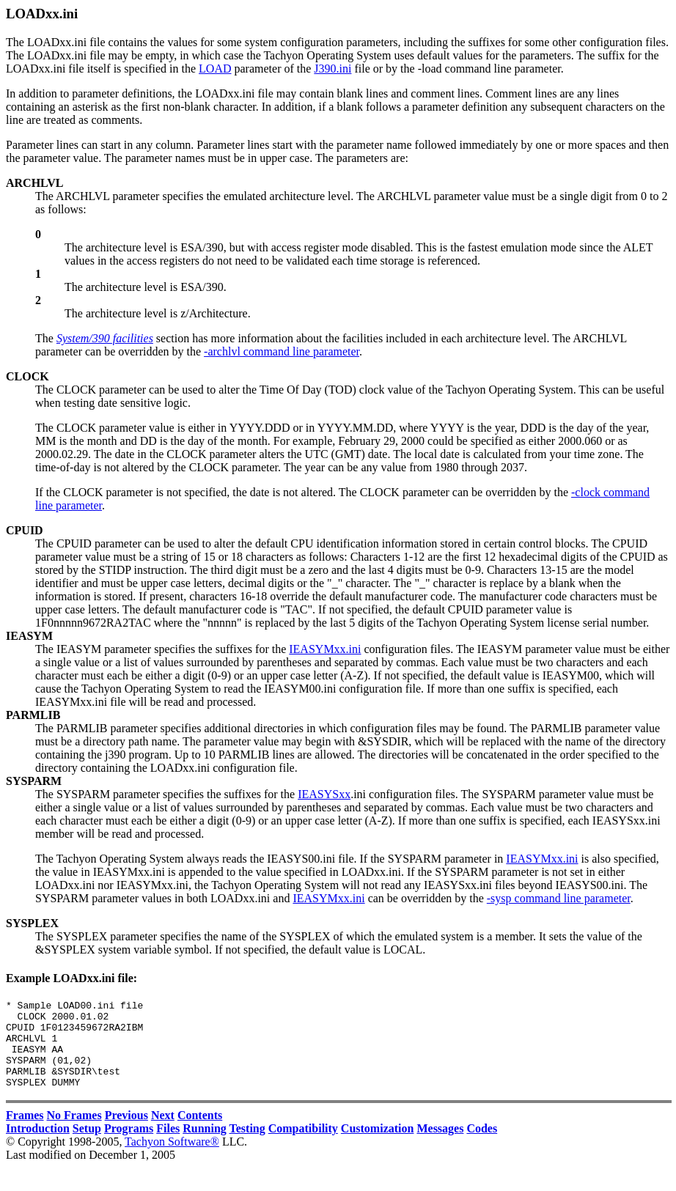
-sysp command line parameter (559, 898)
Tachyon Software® (172, 1159)
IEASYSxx (324, 794)
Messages (439, 1146)
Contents (199, 1133)
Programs (128, 1146)
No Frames (74, 1133)
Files (168, 1146)
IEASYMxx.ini (325, 649)
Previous (126, 1133)
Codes (481, 1146)
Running (205, 1146)
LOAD (215, 68)
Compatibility (303, 1146)
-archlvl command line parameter (281, 351)
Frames (25, 1133)
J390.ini (332, 68)
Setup (87, 1146)
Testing (247, 1146)
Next (162, 1133)
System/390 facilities (104, 338)
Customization (377, 1146)
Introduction (38, 1146)
